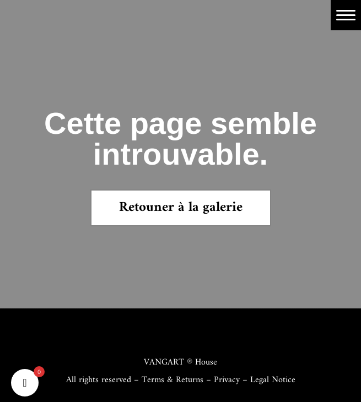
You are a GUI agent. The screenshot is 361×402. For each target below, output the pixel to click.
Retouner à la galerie (181, 207)
